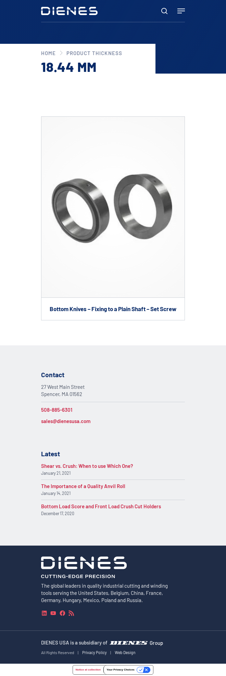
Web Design (125, 652)
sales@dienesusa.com (65, 421)
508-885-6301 (56, 410)
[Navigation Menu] (181, 11)
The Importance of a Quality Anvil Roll (83, 486)
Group (156, 642)
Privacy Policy (94, 652)
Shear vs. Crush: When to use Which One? (87, 466)
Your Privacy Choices (120, 669)
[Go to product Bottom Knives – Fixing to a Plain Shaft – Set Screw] (113, 218)
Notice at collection (88, 669)
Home (48, 53)
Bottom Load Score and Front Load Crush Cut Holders (101, 506)
